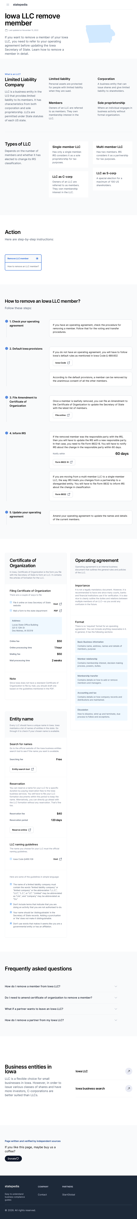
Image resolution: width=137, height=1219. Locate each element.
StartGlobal (68, 1194)
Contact (42, 1194)
